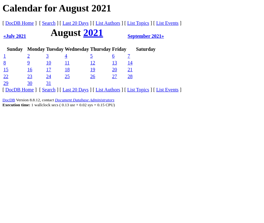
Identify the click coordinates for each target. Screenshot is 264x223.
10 (48, 62)
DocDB (8, 100)
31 (48, 83)
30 (29, 83)
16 (29, 69)
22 (5, 76)
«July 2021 (14, 36)
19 (92, 69)
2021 (93, 32)
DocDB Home (19, 23)
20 (114, 69)
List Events (167, 23)
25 (67, 76)
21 (130, 69)
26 (92, 76)
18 (67, 69)
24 (48, 76)
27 (114, 76)
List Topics (138, 23)
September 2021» (146, 36)
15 (5, 69)
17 (48, 69)
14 (130, 62)
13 (114, 62)
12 (92, 62)
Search (49, 23)
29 (5, 83)
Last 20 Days (75, 23)
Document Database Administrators (84, 100)
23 (29, 76)
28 (130, 76)
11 (67, 62)
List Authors (108, 23)
